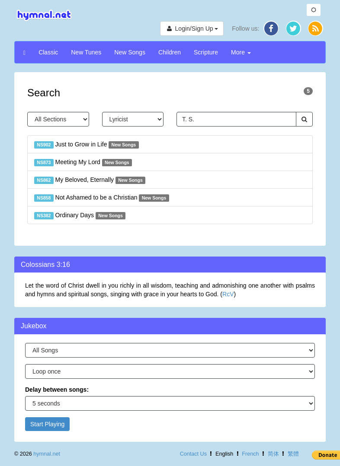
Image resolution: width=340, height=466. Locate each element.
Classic (48, 52)
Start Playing (47, 424)
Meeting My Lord (83, 162)
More (241, 52)
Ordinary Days (79, 215)
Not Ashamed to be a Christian (101, 198)
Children (169, 52)
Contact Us (193, 454)
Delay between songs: (57, 389)
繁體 (293, 454)
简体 (273, 454)
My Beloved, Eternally (89, 180)
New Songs (129, 52)
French (250, 454)
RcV (228, 294)
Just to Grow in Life (86, 145)
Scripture (206, 52)
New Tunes (86, 52)
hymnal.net (46, 454)
